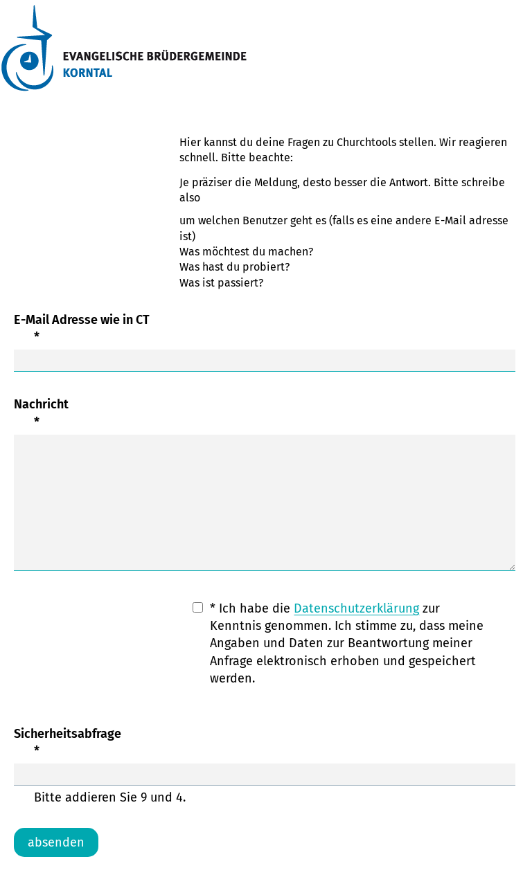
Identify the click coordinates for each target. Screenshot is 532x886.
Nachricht (264, 414)
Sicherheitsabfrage (264, 743)
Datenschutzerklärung (356, 608)
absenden (56, 842)
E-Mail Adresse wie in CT (264, 329)
